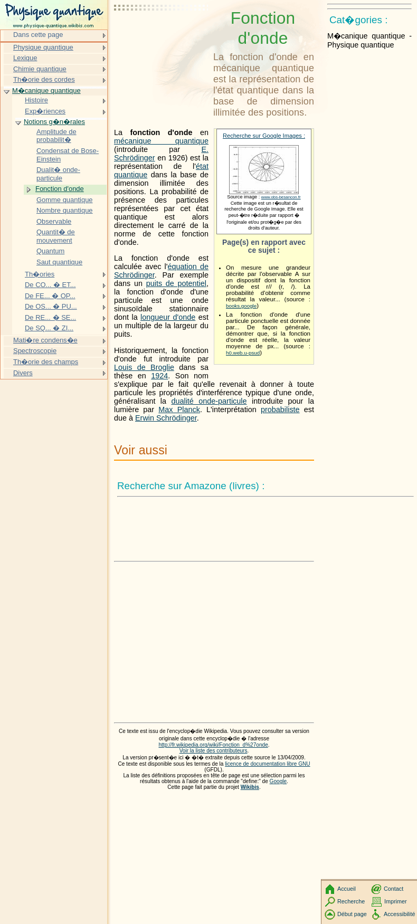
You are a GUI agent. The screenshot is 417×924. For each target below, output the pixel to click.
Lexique (25, 58)
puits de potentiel (176, 283)
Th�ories (39, 274)
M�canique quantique (46, 90)
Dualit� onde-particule (58, 174)
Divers (23, 373)
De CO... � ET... (50, 285)
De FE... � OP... (50, 296)
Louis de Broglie (144, 367)
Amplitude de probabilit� (56, 136)
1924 (159, 375)
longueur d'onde (167, 317)
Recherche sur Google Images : (264, 135)
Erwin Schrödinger (166, 418)
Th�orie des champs (45, 362)
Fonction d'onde (59, 189)
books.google (241, 306)
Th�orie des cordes (44, 79)
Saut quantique (59, 262)
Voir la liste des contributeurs (213, 751)
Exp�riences (45, 111)
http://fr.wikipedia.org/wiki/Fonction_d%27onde (213, 745)
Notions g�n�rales (54, 122)
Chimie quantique (40, 69)
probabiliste (280, 409)
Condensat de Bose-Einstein (67, 155)
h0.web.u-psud (243, 353)
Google (278, 781)
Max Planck (179, 409)
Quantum (50, 251)
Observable (53, 221)
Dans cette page (38, 35)
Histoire (36, 100)
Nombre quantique (64, 210)
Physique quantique (43, 47)
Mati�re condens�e (45, 340)
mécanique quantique (161, 141)
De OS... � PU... (51, 306)
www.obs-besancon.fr (281, 197)
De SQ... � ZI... (49, 328)
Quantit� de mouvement (55, 236)
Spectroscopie (34, 351)
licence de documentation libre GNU (267, 764)
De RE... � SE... (50, 317)
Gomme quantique (64, 200)
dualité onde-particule (209, 401)
